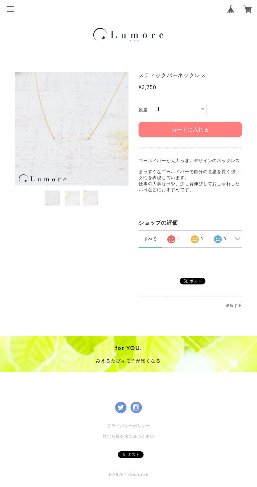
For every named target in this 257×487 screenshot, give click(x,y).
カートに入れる (190, 129)
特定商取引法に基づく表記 (128, 436)
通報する (234, 305)
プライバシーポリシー (128, 425)
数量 (143, 109)
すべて (150, 239)
